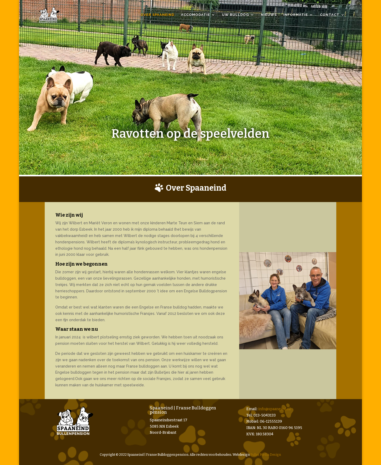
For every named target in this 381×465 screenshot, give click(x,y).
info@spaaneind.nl (274, 409)
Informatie (295, 15)
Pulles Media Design (265, 455)
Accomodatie (195, 15)
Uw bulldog (235, 15)
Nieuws (269, 15)
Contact (329, 15)
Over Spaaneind (157, 15)
